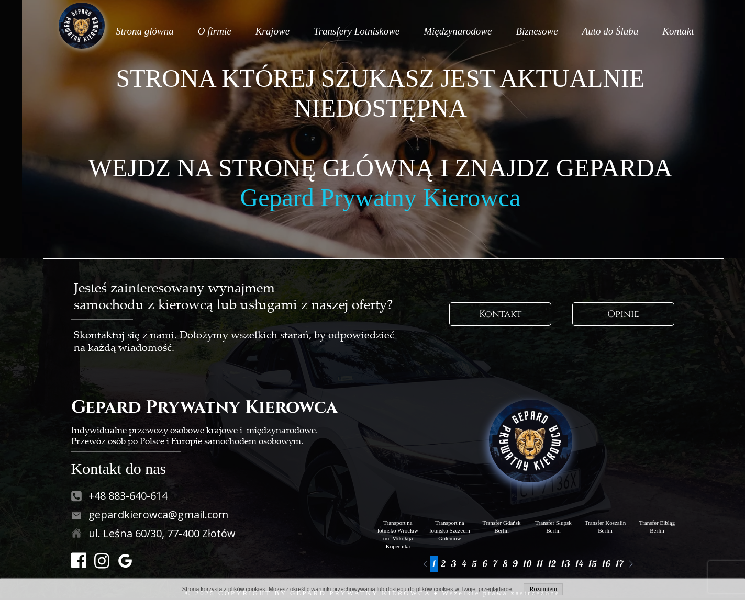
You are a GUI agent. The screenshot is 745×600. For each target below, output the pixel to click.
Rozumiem (543, 589)
